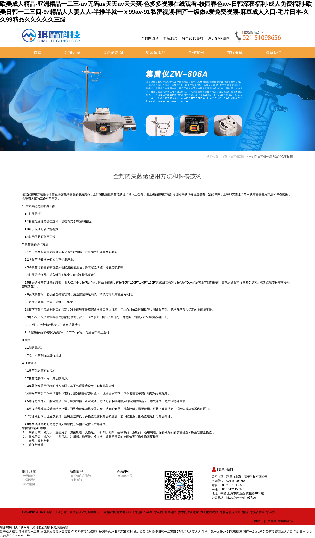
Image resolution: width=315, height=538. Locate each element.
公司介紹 (72, 52)
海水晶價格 (257, 512)
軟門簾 (137, 512)
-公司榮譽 (28, 480)
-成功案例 (28, 484)
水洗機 (158, 512)
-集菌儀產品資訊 (80, 475)
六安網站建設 (209, 512)
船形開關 (170, 512)
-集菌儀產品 (125, 475)
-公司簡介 (28, 475)
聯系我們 (273, 52)
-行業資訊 (76, 480)
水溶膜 (270, 512)
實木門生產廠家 (188, 512)
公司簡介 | (258, 521)
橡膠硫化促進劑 (230, 512)
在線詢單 (235, 52)
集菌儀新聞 (113, 52)
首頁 (38, 52)
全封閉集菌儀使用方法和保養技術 (271, 156)
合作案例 (196, 52)
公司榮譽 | (271, 521)
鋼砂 (245, 512)
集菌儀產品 (155, 52)
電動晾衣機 (124, 512)
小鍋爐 (148, 512)
